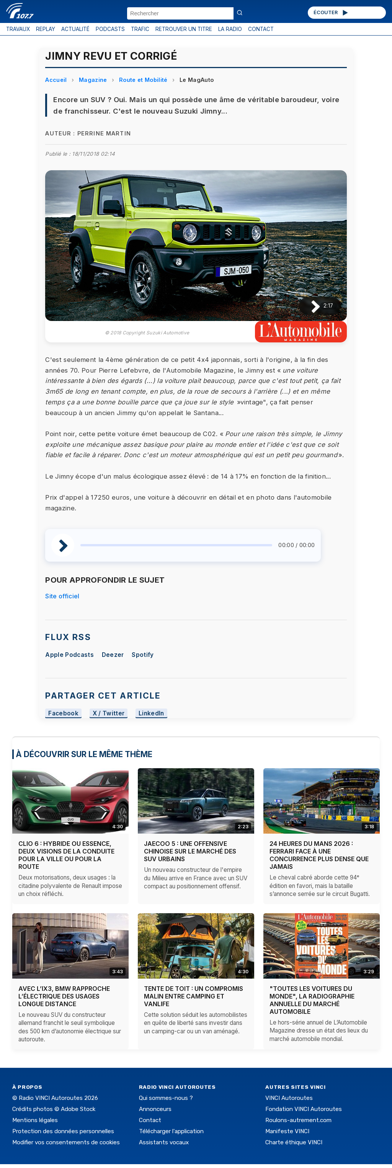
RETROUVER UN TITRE (183, 29)
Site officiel (62, 596)
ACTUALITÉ (75, 29)
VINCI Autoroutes (289, 1098)
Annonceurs (155, 1109)
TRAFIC (140, 29)
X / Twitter (109, 713)
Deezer (113, 654)
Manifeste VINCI (287, 1131)
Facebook (63, 713)
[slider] (176, 545)
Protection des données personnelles (63, 1131)
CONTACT (261, 29)
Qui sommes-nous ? (166, 1098)
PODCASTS (110, 29)
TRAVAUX (18, 29)
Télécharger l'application (171, 1131)
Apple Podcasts (69, 654)
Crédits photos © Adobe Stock (53, 1109)
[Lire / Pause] (309, 306)
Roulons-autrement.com (298, 1120)
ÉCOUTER (331, 12)
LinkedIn (151, 713)
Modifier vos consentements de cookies (66, 1142)
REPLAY (45, 29)
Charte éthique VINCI (293, 1142)
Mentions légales (35, 1120)
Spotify (143, 654)
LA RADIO (230, 29)
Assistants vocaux (164, 1142)
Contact (150, 1120)
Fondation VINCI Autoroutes (303, 1109)
